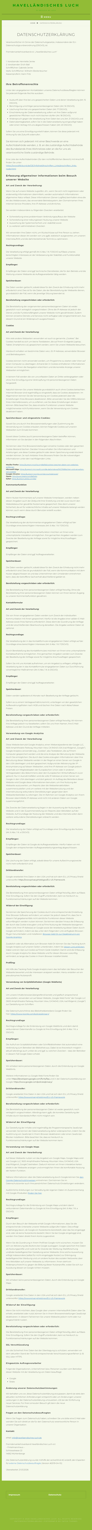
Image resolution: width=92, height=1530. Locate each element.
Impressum (14, 1495)
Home (33, 23)
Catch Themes (70, 1521)
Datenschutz (55, 1495)
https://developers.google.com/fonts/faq (30, 1079)
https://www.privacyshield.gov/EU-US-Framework (41, 880)
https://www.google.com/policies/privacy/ (33, 1082)
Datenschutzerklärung (28, 1521)
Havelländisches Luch (46, 5)
